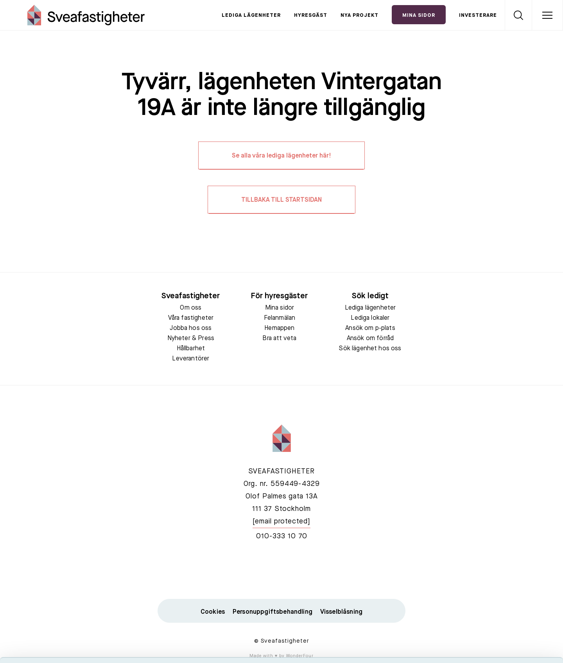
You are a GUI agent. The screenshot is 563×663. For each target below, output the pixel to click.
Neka (498, 613)
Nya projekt (359, 15)
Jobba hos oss (191, 328)
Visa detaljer (424, 647)
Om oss (190, 308)
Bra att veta (279, 338)
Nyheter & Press (190, 338)
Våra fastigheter (191, 318)
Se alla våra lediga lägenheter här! (281, 156)
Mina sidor (279, 308)
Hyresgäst (310, 15)
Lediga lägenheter (251, 15)
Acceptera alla (498, 567)
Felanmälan (280, 318)
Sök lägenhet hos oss (370, 349)
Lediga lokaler (370, 318)
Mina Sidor (418, 15)
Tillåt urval (498, 590)
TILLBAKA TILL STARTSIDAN (281, 200)
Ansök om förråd (370, 338)
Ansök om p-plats (370, 328)
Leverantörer (190, 359)
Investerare (478, 15)
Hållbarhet (191, 349)
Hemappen (279, 328)
